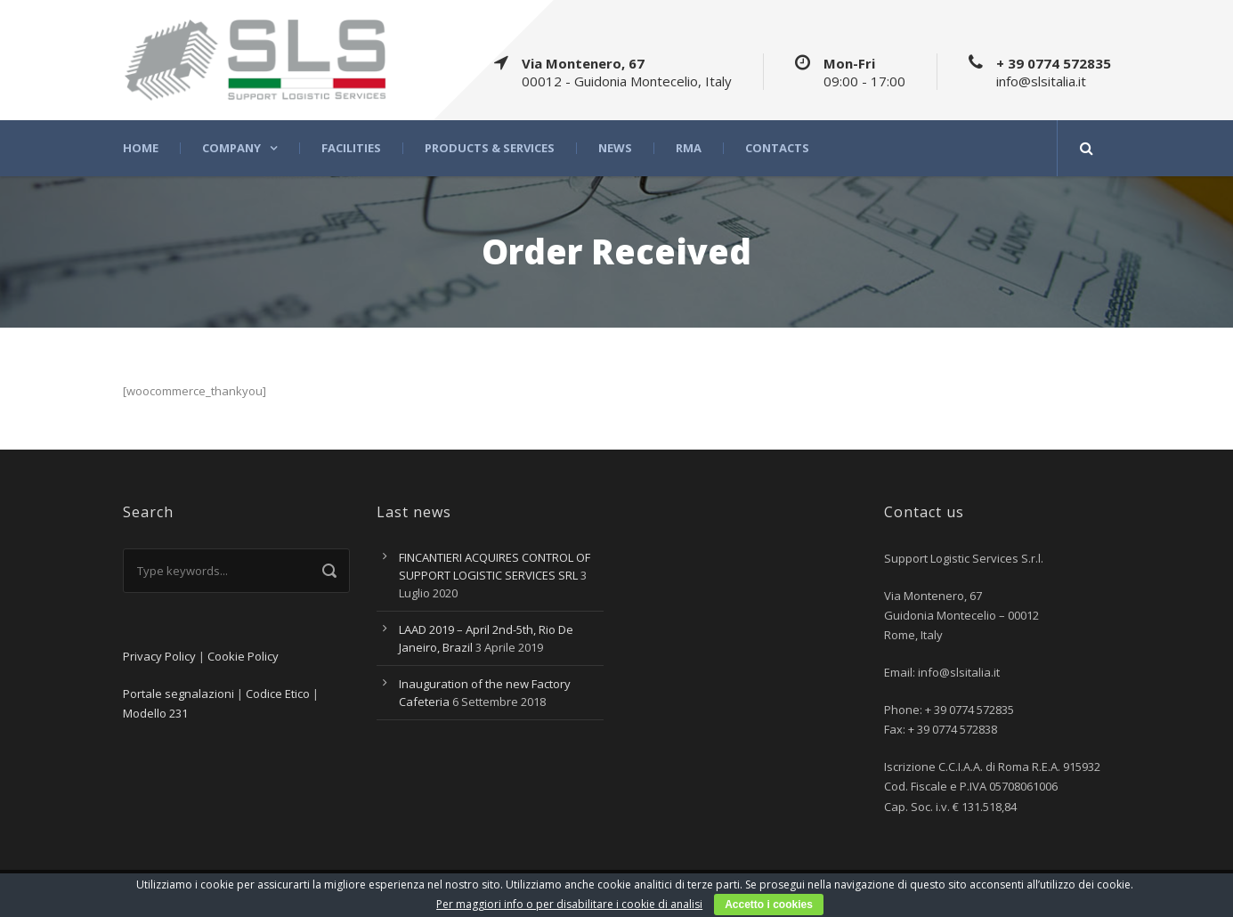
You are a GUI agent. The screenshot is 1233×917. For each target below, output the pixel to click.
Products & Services (490, 148)
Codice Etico (278, 694)
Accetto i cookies (769, 904)
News (615, 148)
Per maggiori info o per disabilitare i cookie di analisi (569, 904)
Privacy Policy (159, 656)
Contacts (777, 148)
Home (140, 148)
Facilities (351, 148)
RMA (689, 148)
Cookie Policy (243, 656)
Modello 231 (155, 713)
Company (231, 148)
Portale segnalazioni (178, 694)
